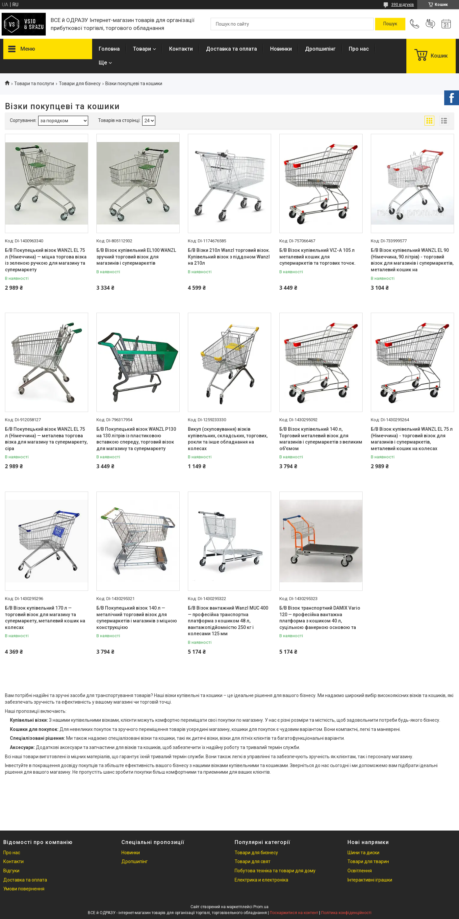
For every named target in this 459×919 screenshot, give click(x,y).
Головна (109, 49)
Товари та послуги (34, 83)
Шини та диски (363, 852)
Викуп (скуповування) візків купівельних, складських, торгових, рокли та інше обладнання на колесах (228, 438)
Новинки (281, 49)
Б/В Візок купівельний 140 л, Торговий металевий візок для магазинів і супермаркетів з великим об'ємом (320, 438)
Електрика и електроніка (261, 880)
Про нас (359, 49)
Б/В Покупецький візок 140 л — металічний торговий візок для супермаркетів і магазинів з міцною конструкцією (136, 617)
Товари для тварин (368, 861)
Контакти (181, 49)
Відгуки (11, 870)
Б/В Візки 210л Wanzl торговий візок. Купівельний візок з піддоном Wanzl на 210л (229, 257)
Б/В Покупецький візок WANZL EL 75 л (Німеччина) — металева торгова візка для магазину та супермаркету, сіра (46, 438)
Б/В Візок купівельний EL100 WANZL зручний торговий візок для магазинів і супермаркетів (136, 257)
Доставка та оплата (231, 49)
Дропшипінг (320, 49)
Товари (142, 49)
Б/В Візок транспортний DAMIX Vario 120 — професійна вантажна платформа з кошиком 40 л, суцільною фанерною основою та (319, 617)
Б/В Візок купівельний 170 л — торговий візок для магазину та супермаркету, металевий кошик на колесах (45, 617)
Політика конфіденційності (346, 912)
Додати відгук (430, 24)
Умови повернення (23, 888)
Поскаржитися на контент (294, 912)
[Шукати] (390, 24)
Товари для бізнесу (80, 83)
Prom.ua (260, 907)
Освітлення (359, 870)
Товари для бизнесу (256, 852)
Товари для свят (252, 861)
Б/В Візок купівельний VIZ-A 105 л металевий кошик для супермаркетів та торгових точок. (317, 257)
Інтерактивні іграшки (369, 880)
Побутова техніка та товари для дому (275, 870)
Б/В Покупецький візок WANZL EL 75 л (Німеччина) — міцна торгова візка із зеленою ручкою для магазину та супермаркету (46, 260)
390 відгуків (402, 4)
